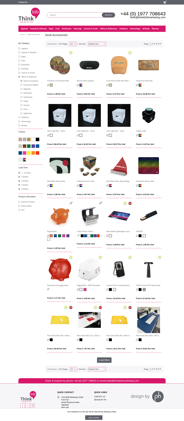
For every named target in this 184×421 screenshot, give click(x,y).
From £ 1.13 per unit (86, 244)
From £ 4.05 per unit (86, 94)
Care (23, 60)
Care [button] (57, 29)
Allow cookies (94, 418)
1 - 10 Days (26, 173)
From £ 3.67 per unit (86, 194)
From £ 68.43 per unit (56, 144)
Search (108, 15)
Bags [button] (51, 29)
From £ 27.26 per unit (145, 298)
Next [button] (101, 235)
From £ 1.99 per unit (115, 245)
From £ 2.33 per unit (145, 194)
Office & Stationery (29, 77)
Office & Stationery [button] (108, 29)
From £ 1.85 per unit (56, 194)
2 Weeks (24, 177)
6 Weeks (24, 189)
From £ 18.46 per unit (145, 94)
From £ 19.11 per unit (115, 349)
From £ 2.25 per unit (56, 248)
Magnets (27, 89)
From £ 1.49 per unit (56, 94)
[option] (79, 236)
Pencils (26, 105)
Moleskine (27, 93)
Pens (25, 109)
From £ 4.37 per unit (115, 94)
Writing (145, 29)
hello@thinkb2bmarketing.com (148, 17)
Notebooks (27, 97)
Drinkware (25, 65)
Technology (26, 121)
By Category (30, 43)
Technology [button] (135, 29)
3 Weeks (24, 181)
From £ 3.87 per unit (115, 194)
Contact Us (22, 2)
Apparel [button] (24, 29)
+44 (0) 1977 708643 (143, 13)
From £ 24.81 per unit (145, 349)
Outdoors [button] (123, 29)
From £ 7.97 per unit (86, 349)
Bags (23, 56)
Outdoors (25, 117)
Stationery (27, 113)
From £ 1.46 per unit (145, 245)
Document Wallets (30, 85)
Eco (22, 210)
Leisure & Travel (28, 73)
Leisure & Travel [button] (91, 29)
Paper (25, 101)
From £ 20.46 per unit (56, 349)
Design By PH (100, 400)
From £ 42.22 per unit (86, 144)
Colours (30, 131)
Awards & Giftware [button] (38, 29)
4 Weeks (24, 185)
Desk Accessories (30, 81)
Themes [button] (155, 29)
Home (23, 34)
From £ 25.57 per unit (115, 144)
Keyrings (25, 69)
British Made (26, 206)
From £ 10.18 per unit (115, 298)
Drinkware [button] (66, 29)
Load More (104, 360)
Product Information (30, 196)
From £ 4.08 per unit (86, 298)
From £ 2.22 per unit (145, 144)
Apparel (24, 48)
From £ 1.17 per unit (56, 298)
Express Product (28, 202)
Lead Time (30, 167)
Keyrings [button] (77, 29)
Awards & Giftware (29, 52)
